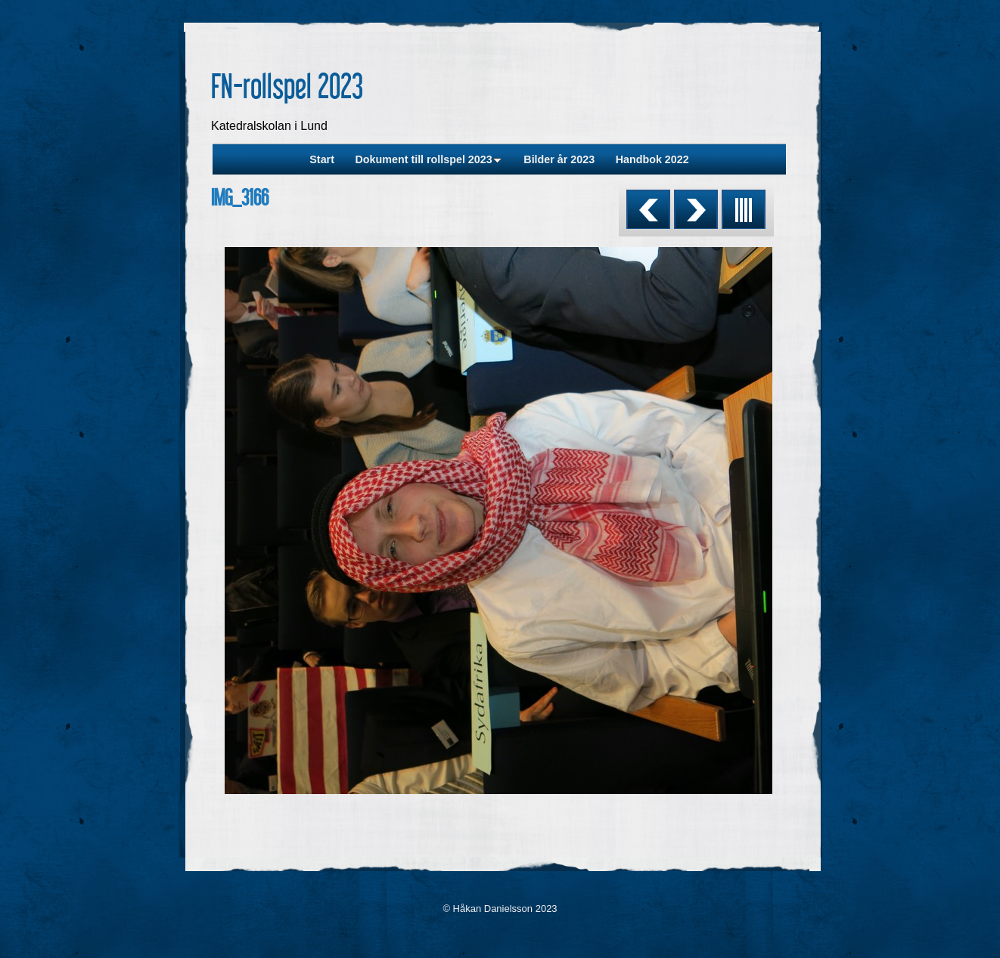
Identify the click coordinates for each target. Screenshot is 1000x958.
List (743, 209)
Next (696, 209)
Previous (648, 209)
